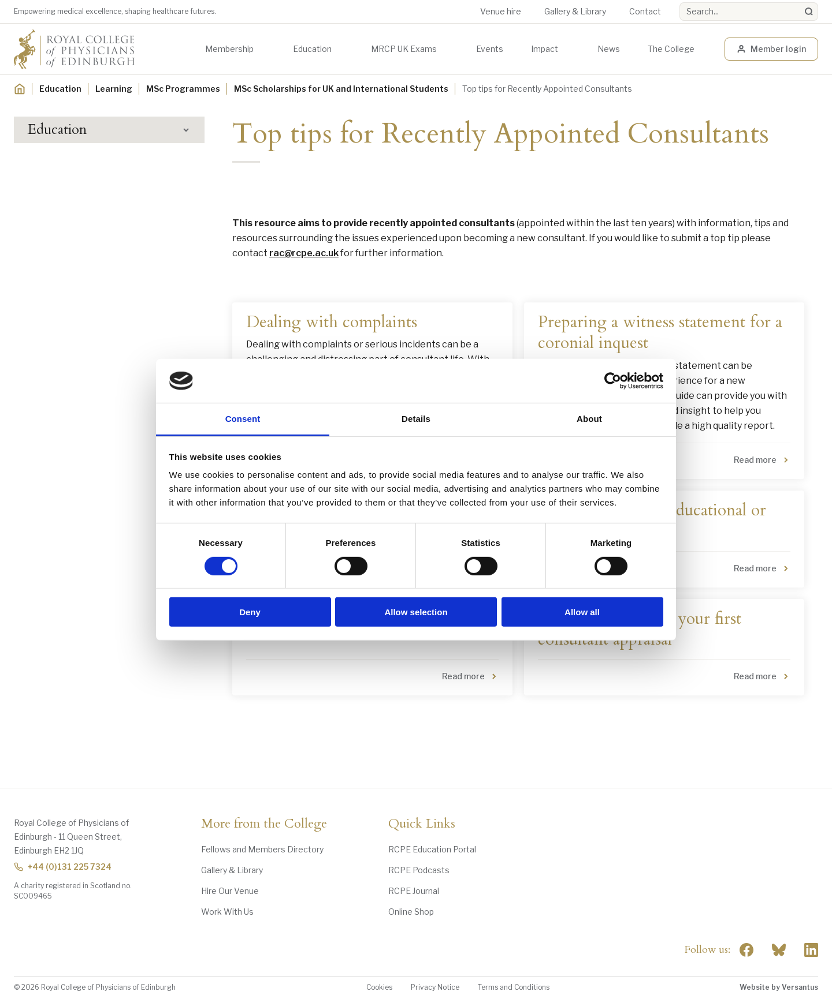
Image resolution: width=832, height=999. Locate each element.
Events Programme (75, 191)
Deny (250, 612)
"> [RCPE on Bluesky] (779, 950)
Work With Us (227, 911)
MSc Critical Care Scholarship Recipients (103, 333)
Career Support (70, 410)
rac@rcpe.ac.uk (304, 253)
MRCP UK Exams (404, 49)
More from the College (264, 824)
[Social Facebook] (746, 950)
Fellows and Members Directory (262, 849)
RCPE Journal (413, 891)
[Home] (19, 89)
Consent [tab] (243, 419)
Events (489, 49)
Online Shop (411, 911)
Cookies (379, 987)
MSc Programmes (183, 88)
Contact (645, 11)
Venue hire (500, 11)
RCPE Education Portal (432, 849)
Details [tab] (416, 419)
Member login (771, 49)
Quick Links (421, 824)
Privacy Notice (435, 987)
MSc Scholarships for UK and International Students (341, 88)
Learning (113, 88)
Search (679, 2)
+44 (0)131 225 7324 (63, 866)
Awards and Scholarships (85, 233)
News (608, 49)
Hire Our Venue (230, 891)
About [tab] (589, 419)
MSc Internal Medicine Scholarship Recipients (113, 365)
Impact (544, 49)
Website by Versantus (779, 987)
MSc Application (78, 307)
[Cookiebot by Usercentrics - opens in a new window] (612, 381)
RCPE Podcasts (419, 870)
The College (671, 49)
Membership (229, 49)
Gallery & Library (575, 11)
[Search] (809, 11)
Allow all (582, 612)
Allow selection (415, 612)
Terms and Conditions (513, 987)
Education (312, 49)
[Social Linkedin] (811, 950)
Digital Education (70, 212)
